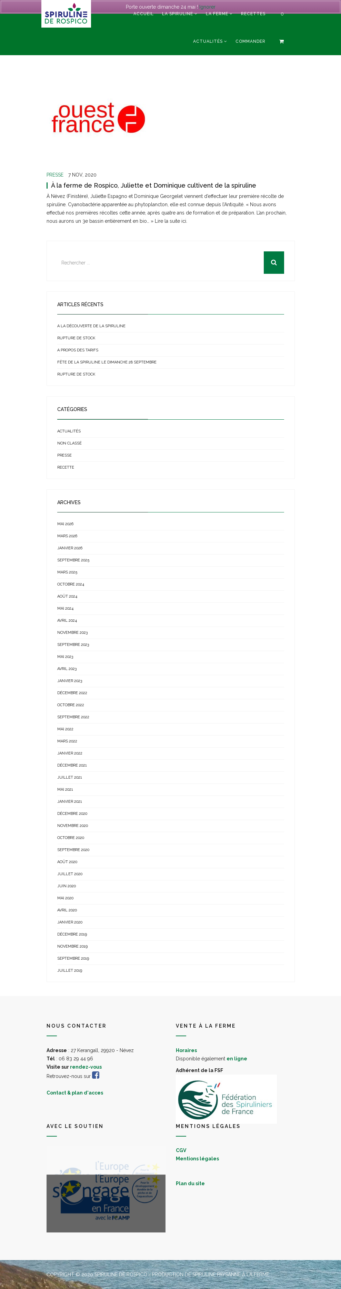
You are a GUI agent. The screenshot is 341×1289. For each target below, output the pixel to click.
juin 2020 (66, 886)
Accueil (143, 13)
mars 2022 (67, 741)
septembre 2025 (73, 560)
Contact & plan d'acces (75, 1093)
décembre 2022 (72, 693)
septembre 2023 (73, 644)
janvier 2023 (69, 681)
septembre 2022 (73, 717)
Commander (250, 41)
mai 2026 (65, 524)
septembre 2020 (73, 850)
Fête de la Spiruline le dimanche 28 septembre (107, 362)
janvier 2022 (69, 753)
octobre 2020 (70, 838)
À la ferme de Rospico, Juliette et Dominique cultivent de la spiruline (153, 185)
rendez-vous (86, 1067)
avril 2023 (67, 669)
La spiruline (177, 13)
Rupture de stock (76, 338)
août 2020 (67, 862)
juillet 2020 (69, 874)
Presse (55, 175)
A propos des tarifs (77, 350)
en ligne (237, 1058)
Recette (65, 467)
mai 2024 (65, 608)
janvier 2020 (69, 922)
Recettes (253, 13)
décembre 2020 (72, 813)
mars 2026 (67, 536)
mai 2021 (65, 789)
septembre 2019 (73, 958)
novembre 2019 (72, 946)
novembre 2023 (72, 632)
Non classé (69, 443)
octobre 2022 (70, 705)
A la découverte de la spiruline (91, 326)
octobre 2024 (70, 584)
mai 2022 (65, 729)
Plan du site (190, 1183)
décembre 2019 (72, 934)
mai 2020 (65, 898)
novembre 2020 (72, 825)
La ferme (217, 13)
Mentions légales (197, 1158)
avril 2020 (67, 910)
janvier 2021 (69, 801)
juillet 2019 (69, 970)
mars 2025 (67, 572)
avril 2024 (67, 620)
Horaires (186, 1050)
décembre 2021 (72, 765)
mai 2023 (65, 657)
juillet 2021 (69, 777)
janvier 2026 (69, 548)
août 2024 (67, 596)
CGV (181, 1150)
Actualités (208, 41)
